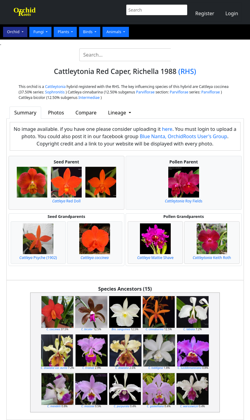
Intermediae (89, 97)
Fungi (39, 31)
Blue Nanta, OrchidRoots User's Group (183, 136)
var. (54, 368)
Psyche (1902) (38, 257)
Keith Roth (212, 257)
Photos (56, 112)
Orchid (13, 31)
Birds (88, 31)
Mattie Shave (155, 257)
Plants (64, 31)
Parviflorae (145, 92)
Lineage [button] (117, 112)
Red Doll (66, 201)
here (167, 129)
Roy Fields (183, 201)
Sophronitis (55, 92)
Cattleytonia (55, 86)
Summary (25, 112)
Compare (86, 112)
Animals (114, 31)
